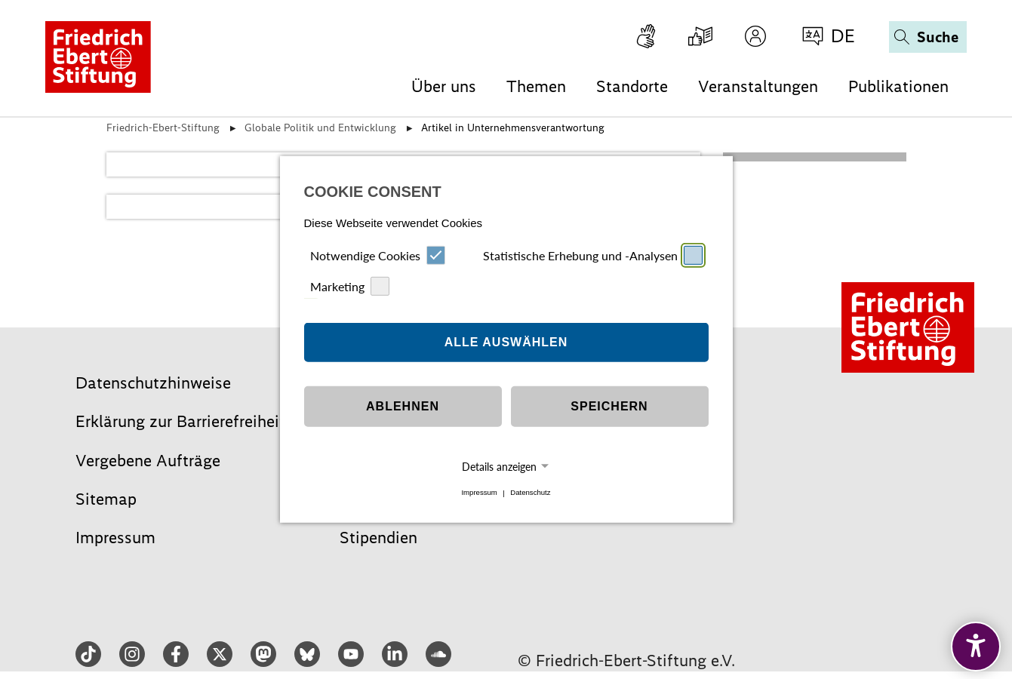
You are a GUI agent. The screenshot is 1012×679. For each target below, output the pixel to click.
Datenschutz (530, 493)
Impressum (479, 493)
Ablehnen (402, 406)
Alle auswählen (506, 342)
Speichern (609, 406)
